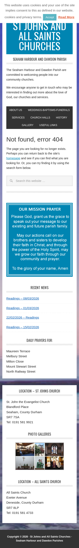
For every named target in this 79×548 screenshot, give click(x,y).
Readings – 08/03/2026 (22, 298)
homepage (13, 158)
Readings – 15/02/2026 (22, 327)
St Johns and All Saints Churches (39, 35)
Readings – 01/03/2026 (22, 308)
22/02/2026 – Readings (22, 317)
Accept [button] (50, 17)
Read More (66, 17)
